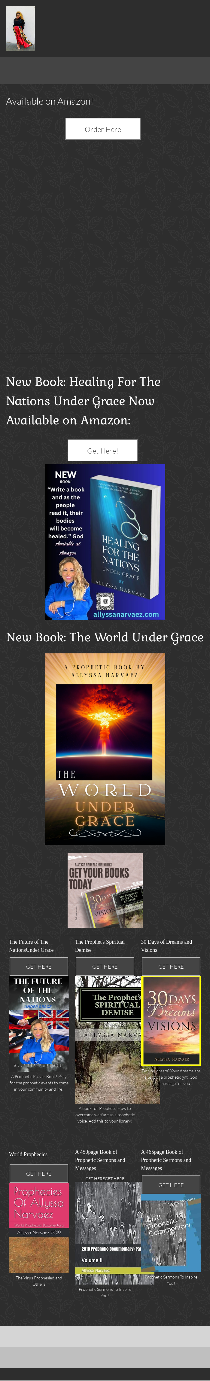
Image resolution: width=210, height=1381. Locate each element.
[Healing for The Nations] (20, 28)
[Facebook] (10, 1333)
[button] (105, 1226)
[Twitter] (19, 1333)
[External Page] (105, 128)
